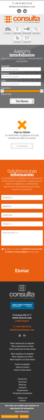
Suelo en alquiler (22, 364)
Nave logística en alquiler (22, 353)
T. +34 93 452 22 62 (22, 3)
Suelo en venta (22, 367)
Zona (3, 80)
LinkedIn (25, 11)
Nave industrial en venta (22, 346)
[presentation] (22, 259)
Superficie (5, 88)
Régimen (5, 73)
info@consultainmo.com (22, 6)
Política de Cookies (22, 399)
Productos (22, 379)
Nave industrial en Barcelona (22, 349)
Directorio (17, 30)
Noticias (17, 39)
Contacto (26, 39)
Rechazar (24, 416)
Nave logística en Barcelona (22, 359)
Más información (22, 411)
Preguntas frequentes (22, 393)
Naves (8, 30)
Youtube (19, 11)
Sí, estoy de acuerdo (10, 416)
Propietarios (26, 30)
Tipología (5, 66)
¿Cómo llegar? (22, 320)
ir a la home (22, 146)
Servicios (36, 30)
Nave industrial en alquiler (22, 343)
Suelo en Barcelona (22, 370)
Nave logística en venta (22, 356)
